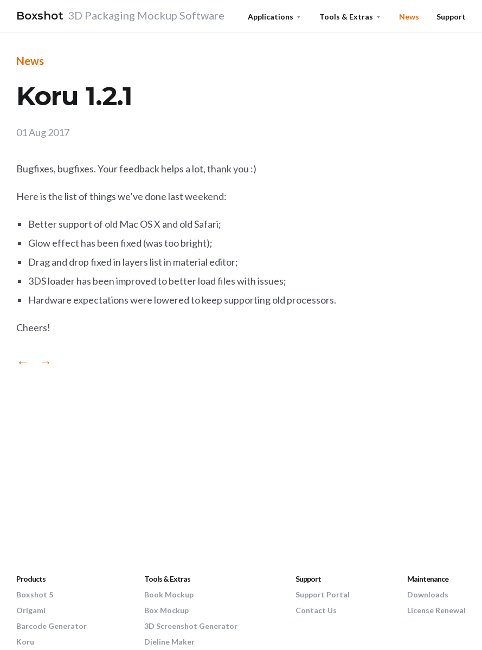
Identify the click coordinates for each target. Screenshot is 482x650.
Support (451, 16)
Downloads (427, 594)
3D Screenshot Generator (190, 625)
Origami (31, 610)
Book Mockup (169, 594)
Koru (25, 641)
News (409, 16)
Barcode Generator (51, 625)
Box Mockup (166, 610)
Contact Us (316, 610)
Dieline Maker (169, 641)
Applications (270, 16)
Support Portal (322, 594)
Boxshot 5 (34, 594)
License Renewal (436, 610)
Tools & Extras (346, 16)
